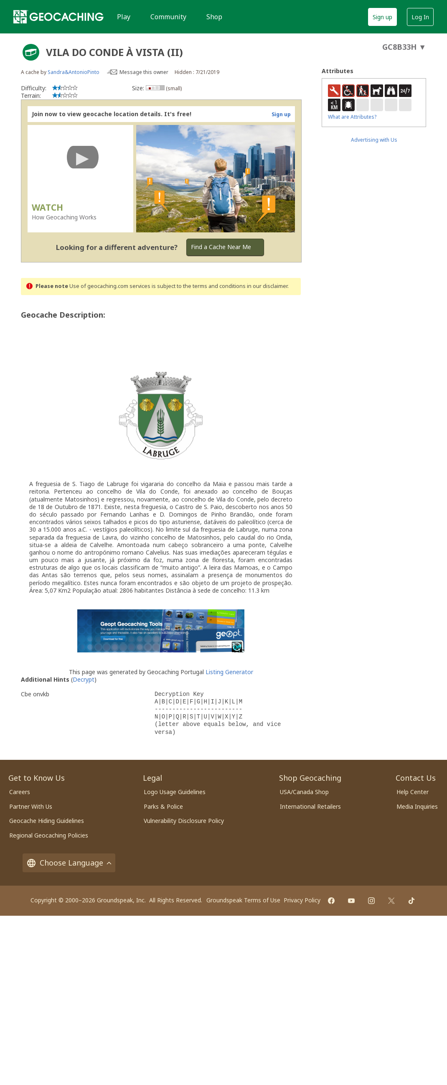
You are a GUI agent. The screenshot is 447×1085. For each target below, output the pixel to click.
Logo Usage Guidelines (175, 792)
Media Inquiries (417, 806)
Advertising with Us (374, 139)
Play (123, 16)
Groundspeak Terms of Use (243, 900)
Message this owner (143, 72)
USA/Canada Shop (304, 792)
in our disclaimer (267, 286)
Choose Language (69, 863)
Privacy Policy (302, 900)
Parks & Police (163, 806)
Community (168, 16)
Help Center (412, 792)
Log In (420, 17)
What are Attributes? (352, 116)
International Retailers (310, 806)
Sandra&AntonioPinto (73, 72)
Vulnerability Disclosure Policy (184, 821)
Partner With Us (30, 806)
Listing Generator (229, 672)
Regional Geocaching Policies (48, 835)
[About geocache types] (31, 52)
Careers (19, 792)
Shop (214, 16)
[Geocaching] (58, 16)
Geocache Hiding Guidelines (46, 821)
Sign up (382, 17)
